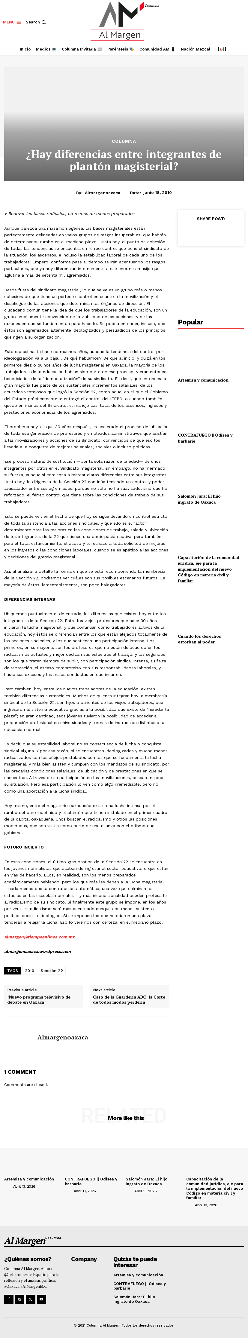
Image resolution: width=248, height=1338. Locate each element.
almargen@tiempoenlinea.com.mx (39, 936)
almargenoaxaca (102, 192)
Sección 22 (52, 970)
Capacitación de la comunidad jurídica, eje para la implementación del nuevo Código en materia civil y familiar (208, 569)
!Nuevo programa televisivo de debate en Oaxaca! (38, 1000)
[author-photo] (8, 1186)
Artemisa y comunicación (203, 380)
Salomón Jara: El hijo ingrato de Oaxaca (199, 499)
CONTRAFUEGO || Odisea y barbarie (139, 1286)
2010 (29, 970)
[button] (36, 22)
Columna (124, 141)
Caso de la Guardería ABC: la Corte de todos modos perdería (129, 1000)
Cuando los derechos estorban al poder (199, 639)
